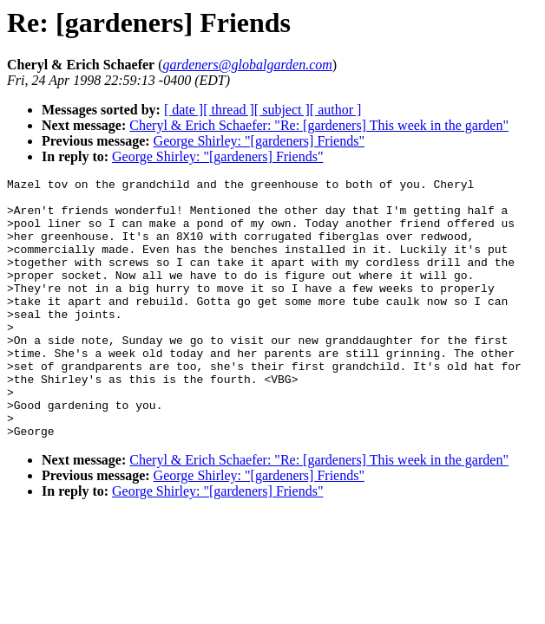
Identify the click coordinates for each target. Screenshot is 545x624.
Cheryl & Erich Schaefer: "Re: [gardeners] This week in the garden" (319, 125)
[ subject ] (282, 109)
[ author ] (336, 109)
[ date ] (183, 109)
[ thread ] (228, 109)
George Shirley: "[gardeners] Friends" (259, 140)
